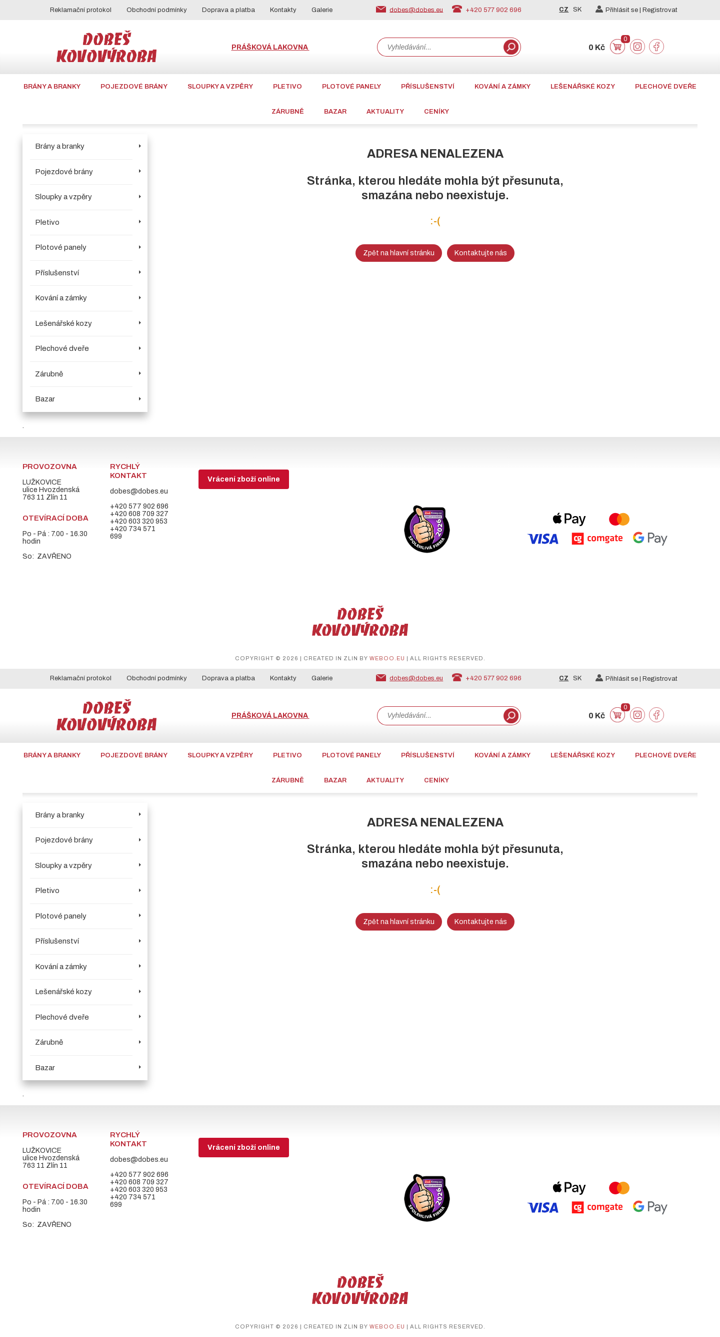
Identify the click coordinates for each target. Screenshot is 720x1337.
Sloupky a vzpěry (220, 86)
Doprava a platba (228, 10)
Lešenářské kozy (582, 86)
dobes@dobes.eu (416, 9)
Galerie (322, 10)
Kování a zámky (502, 86)
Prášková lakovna (271, 47)
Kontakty (283, 10)
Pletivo (287, 86)
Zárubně (288, 111)
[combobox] (439, 47)
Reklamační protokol (81, 10)
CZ (563, 9)
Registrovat (660, 10)
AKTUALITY (385, 111)
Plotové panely (351, 86)
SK (577, 9)
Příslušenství (427, 86)
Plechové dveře (665, 86)
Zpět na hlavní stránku (398, 253)
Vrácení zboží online (244, 479)
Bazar (335, 111)
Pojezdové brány (134, 86)
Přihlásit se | (619, 10)
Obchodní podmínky (156, 10)
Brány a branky (52, 86)
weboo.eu (387, 658)
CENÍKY (436, 111)
